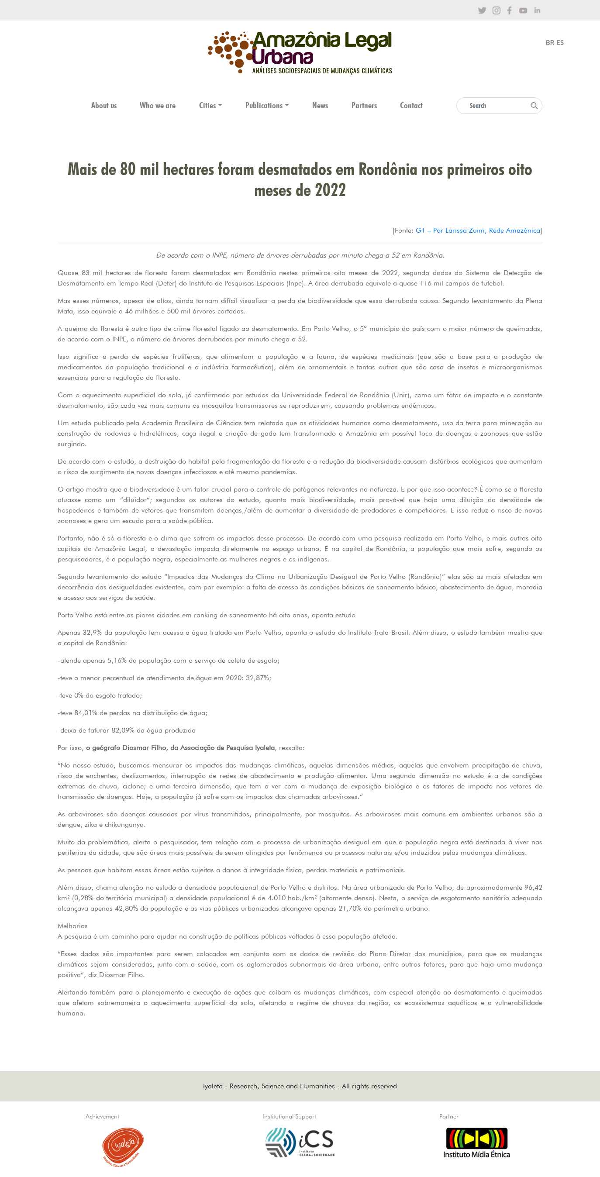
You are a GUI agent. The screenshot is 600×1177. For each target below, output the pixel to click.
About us (104, 105)
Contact (411, 105)
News (320, 105)
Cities (207, 105)
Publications (264, 105)
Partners (364, 105)
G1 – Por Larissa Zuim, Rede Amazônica (478, 230)
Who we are (158, 105)
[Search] (499, 105)
